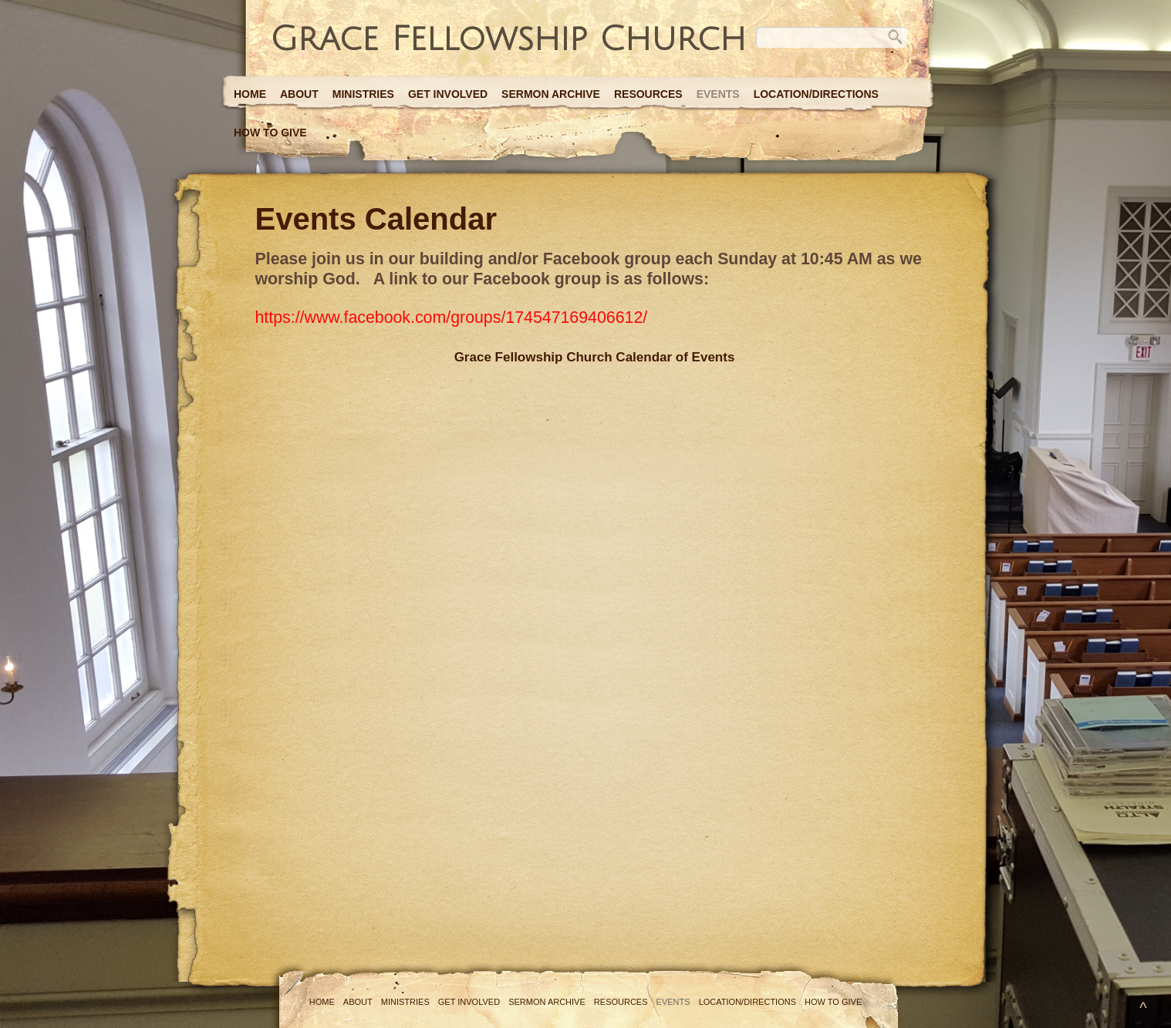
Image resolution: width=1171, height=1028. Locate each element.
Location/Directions (816, 94)
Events (718, 94)
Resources (648, 94)
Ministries (363, 94)
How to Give (270, 132)
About (299, 94)
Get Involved (448, 94)
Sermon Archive (550, 94)
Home (250, 94)
